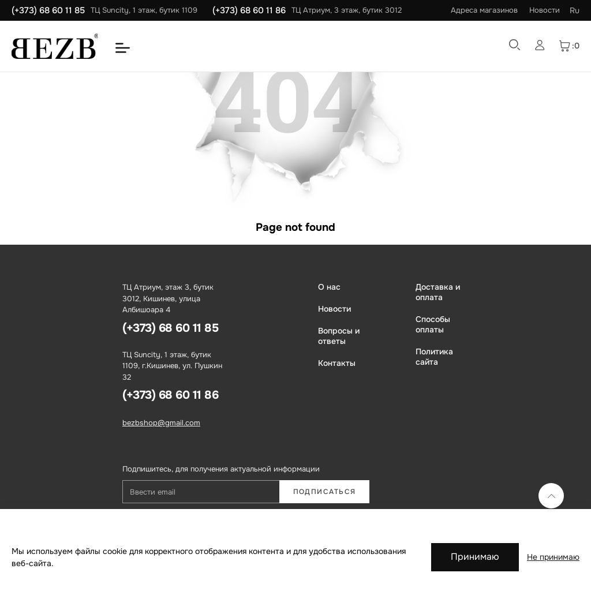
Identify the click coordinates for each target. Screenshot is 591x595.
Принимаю (475, 557)
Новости (544, 10)
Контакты (337, 363)
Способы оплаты (433, 324)
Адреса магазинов (484, 10)
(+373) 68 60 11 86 (249, 10)
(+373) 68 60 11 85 (48, 10)
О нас (329, 287)
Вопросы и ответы (339, 335)
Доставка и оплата (438, 292)
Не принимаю (553, 557)
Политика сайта (434, 356)
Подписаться (324, 491)
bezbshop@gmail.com (161, 423)
